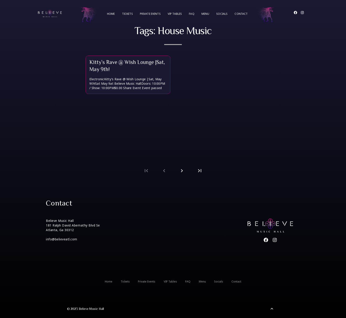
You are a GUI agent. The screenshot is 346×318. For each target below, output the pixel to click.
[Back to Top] (272, 309)
